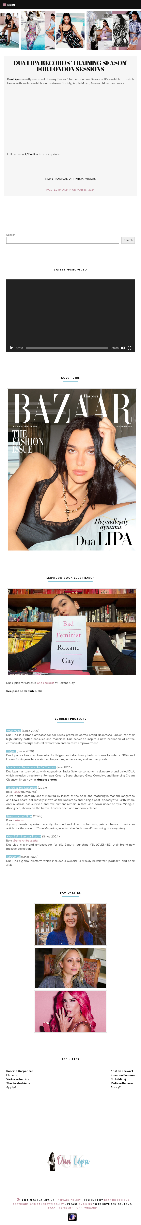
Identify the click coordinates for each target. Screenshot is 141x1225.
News (49, 178)
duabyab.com (47, 779)
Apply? (11, 1087)
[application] (70, 315)
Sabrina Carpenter (19, 1071)
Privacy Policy (69, 1200)
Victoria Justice (17, 1079)
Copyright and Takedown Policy (38, 1204)
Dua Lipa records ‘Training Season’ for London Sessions (70, 66)
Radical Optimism (70, 178)
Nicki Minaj (118, 1079)
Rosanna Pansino (123, 1075)
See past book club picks (24, 691)
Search (11, 235)
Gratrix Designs (116, 1200)
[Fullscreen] (129, 348)
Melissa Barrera (122, 1083)
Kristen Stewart (122, 1071)
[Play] (12, 348)
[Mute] (123, 348)
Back (52, 1208)
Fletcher (12, 1075)
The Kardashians (18, 1083)
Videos (90, 178)
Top (77, 1208)
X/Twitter (31, 154)
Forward (90, 1208)
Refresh (65, 1208)
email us (85, 1204)
